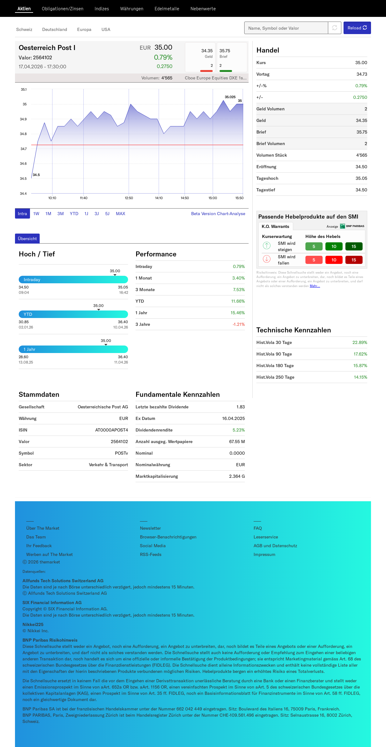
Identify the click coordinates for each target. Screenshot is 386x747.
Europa (84, 29)
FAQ (258, 528)
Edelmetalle (167, 8)
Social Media (153, 545)
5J (107, 213)
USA (105, 29)
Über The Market (42, 528)
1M (48, 213)
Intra (22, 213)
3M (60, 213)
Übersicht (27, 238)
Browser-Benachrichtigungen (168, 536)
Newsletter (150, 528)
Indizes (102, 8)
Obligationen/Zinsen (62, 8)
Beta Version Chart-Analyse (218, 213)
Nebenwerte (203, 8)
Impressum (264, 554)
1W (36, 213)
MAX (120, 213)
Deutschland (54, 29)
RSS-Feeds (150, 554)
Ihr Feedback (39, 545)
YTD (74, 213)
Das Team (36, 536)
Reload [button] (357, 27)
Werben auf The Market (49, 554)
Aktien (24, 8)
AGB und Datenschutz (275, 545)
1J (86, 213)
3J (97, 213)
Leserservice (266, 536)
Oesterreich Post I (47, 47)
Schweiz (24, 29)
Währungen (131, 8)
